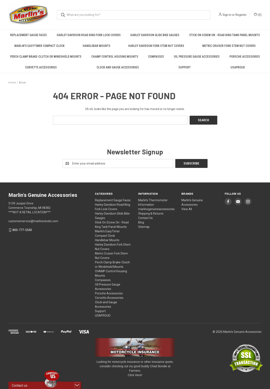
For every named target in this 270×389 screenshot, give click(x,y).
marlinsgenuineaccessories (156, 209)
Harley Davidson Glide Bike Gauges (154, 35)
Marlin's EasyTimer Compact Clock (39, 46)
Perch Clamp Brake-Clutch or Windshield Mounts (45, 56)
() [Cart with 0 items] (258, 14)
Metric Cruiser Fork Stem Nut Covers (229, 46)
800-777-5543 (22, 230)
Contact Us (145, 217)
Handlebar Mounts (96, 46)
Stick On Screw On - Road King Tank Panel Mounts (224, 35)
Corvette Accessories (41, 67)
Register (241, 14)
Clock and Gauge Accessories (118, 67)
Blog (141, 222)
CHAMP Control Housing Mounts (114, 56)
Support (184, 67)
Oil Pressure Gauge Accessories (197, 56)
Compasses (156, 56)
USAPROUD (238, 67)
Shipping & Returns (150, 213)
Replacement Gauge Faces (28, 35)
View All (186, 209)
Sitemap (144, 226)
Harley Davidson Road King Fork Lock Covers (89, 35)
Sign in (227, 14)
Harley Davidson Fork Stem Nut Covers (156, 46)
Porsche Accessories (245, 56)
